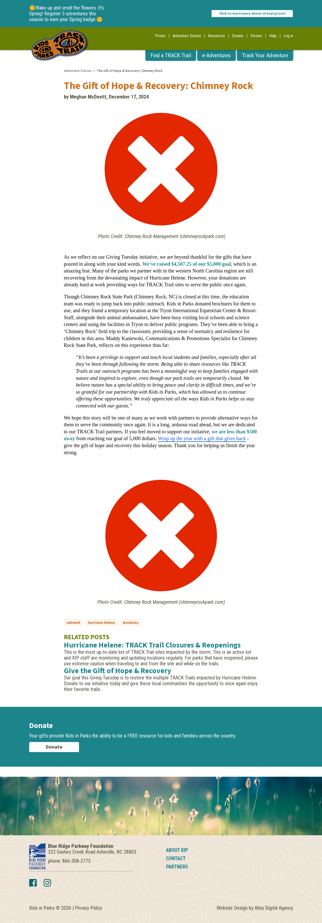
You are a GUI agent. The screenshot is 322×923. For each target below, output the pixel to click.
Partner (256, 35)
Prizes (160, 35)
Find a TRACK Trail (170, 55)
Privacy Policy (88, 908)
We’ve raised (157, 264)
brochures (131, 623)
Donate (237, 35)
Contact (176, 858)
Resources (216, 35)
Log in (288, 35)
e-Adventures (216, 55)
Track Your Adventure (265, 55)
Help (272, 35)
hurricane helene (101, 623)
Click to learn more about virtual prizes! (252, 13)
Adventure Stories (187, 35)
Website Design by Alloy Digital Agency (255, 908)
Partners (177, 867)
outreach (73, 623)
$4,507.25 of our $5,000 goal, (201, 264)
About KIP (177, 850)
